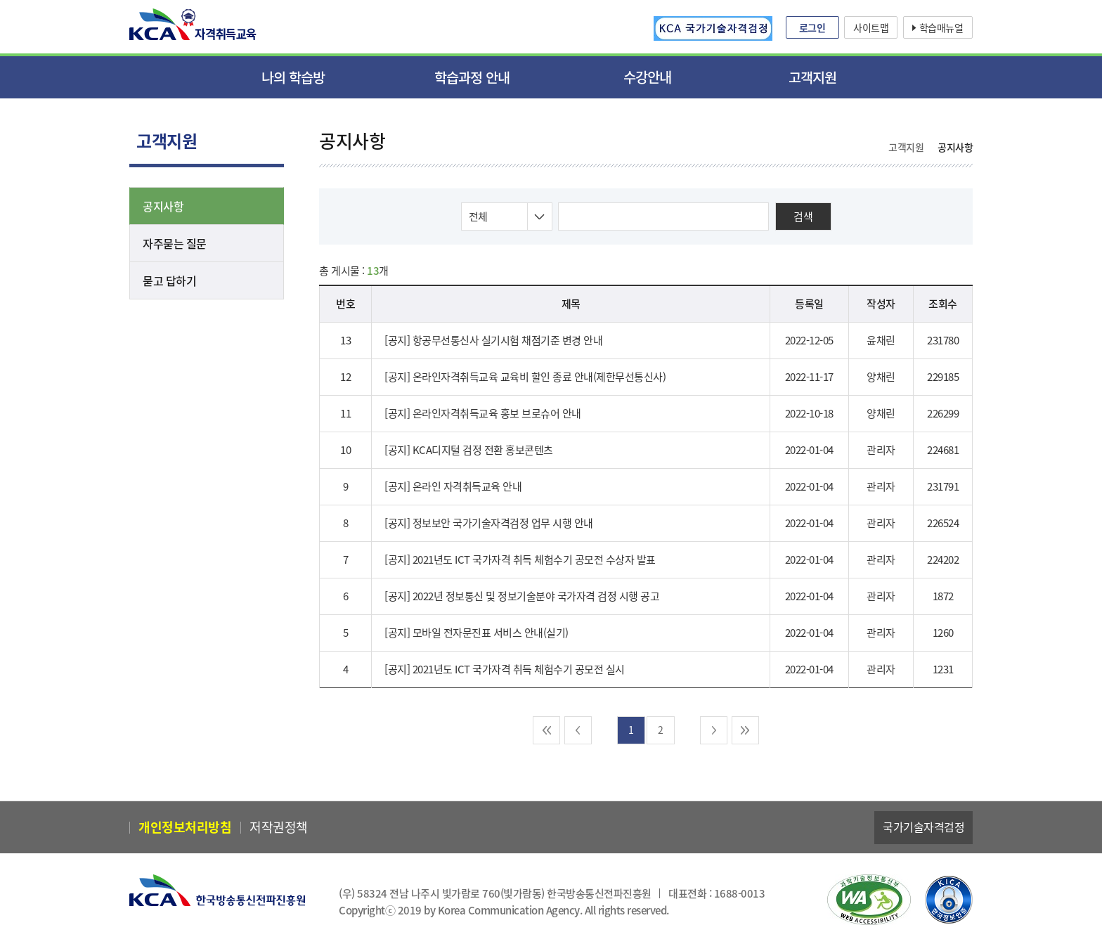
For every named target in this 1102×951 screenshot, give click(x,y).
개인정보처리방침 (184, 827)
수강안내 (647, 77)
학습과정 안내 (472, 77)
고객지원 (812, 77)
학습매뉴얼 (941, 27)
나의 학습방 (293, 77)
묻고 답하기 (169, 280)
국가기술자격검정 (923, 827)
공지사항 (163, 206)
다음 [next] (718, 730)
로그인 (812, 27)
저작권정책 (278, 827)
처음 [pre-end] (543, 730)
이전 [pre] (574, 730)
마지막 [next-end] (750, 730)
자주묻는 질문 (175, 243)
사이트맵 (870, 27)
